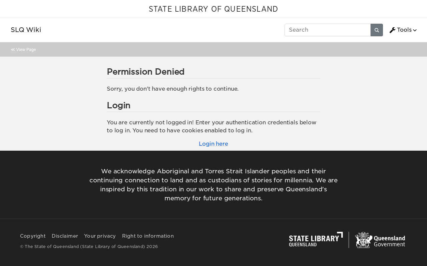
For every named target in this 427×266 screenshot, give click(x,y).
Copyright (33, 236)
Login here (213, 144)
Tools (400, 30)
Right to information (148, 236)
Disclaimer (65, 236)
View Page (26, 49)
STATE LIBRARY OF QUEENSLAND (213, 9)
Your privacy (100, 236)
